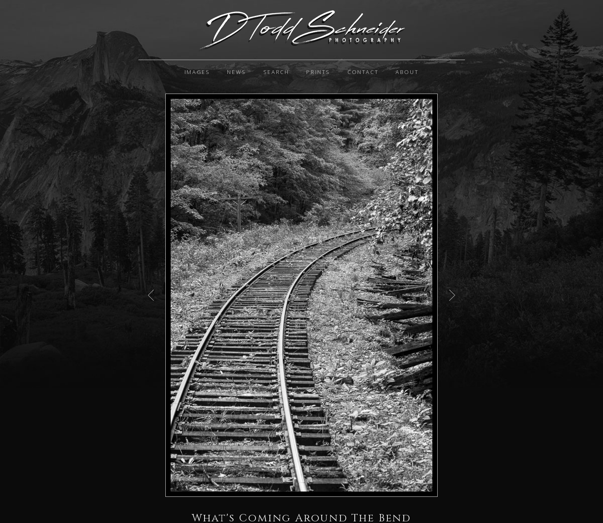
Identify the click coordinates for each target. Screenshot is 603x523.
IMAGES (197, 72)
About (407, 72)
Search (276, 72)
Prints (318, 72)
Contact (362, 72)
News (236, 72)
